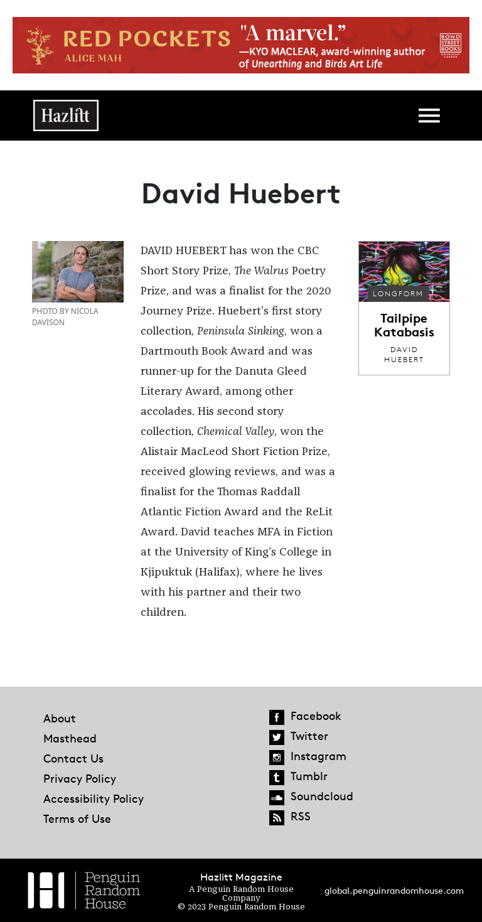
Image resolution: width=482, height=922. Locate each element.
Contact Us (73, 758)
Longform (398, 293)
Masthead (70, 738)
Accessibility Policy (93, 798)
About (59, 718)
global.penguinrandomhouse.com (394, 890)
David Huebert (404, 354)
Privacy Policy (79, 778)
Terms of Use (77, 818)
